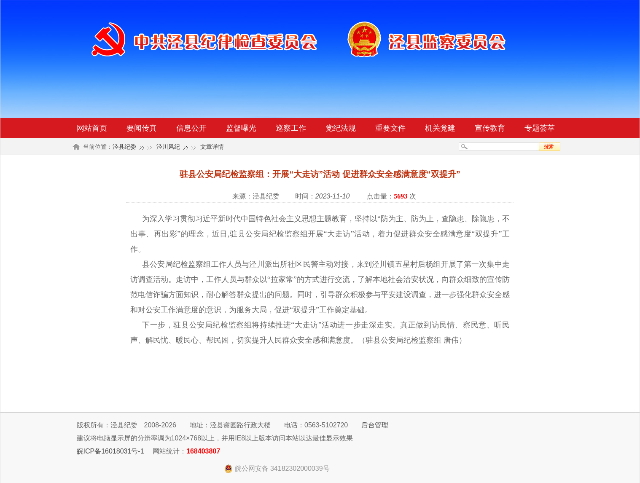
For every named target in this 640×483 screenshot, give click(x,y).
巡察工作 (291, 128)
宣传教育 (490, 128)
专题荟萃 (539, 128)
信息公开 (191, 128)
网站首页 (92, 128)
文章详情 (212, 146)
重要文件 (390, 128)
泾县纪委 (124, 146)
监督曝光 (241, 128)
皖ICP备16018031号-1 (110, 451)
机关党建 (440, 128)
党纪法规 (340, 128)
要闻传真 (141, 128)
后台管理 (374, 425)
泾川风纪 (168, 146)
